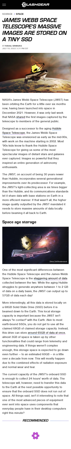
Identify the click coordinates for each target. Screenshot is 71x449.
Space (20, 14)
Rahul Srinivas (13, 46)
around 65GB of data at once (46, 332)
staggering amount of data (50, 278)
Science (7, 14)
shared (20, 117)
